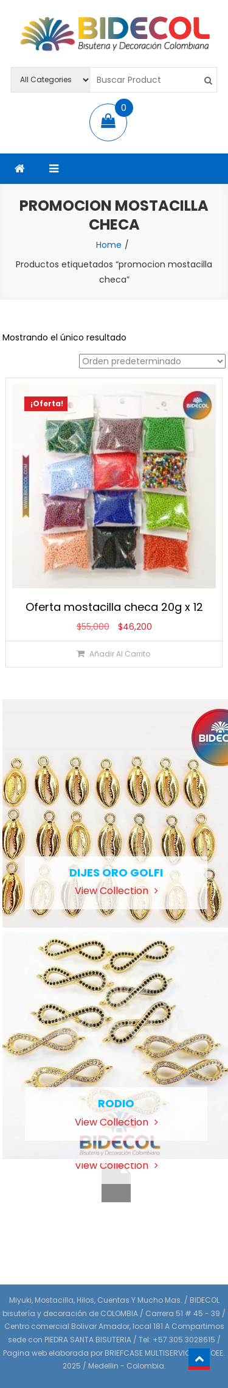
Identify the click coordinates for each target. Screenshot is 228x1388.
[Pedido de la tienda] (152, 361)
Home (109, 245)
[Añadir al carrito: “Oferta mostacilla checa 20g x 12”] (113, 653)
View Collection (116, 891)
